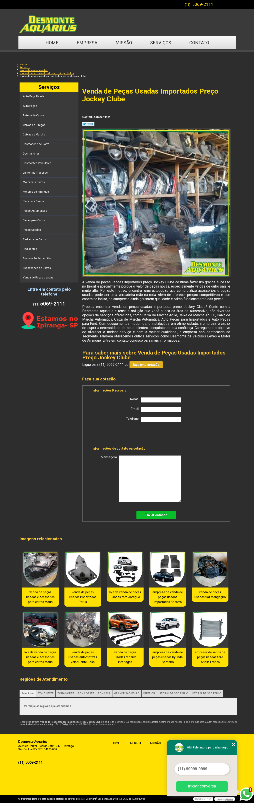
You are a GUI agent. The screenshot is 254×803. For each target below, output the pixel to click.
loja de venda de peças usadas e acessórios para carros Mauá (40, 657)
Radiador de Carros (35, 239)
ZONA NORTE (65, 693)
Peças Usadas (32, 229)
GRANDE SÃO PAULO (127, 693)
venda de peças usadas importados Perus (82, 597)
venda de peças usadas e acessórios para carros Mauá (40, 597)
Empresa (87, 42)
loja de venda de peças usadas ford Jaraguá (125, 594)
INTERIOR (149, 693)
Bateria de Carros (34, 115)
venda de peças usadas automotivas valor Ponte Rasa (82, 657)
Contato (199, 42)
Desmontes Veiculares (37, 163)
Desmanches (31, 153)
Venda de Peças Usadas (38, 277)
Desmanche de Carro (36, 144)
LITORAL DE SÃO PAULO (173, 693)
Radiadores (30, 249)
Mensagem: (141, 478)
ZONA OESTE (86, 693)
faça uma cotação (146, 364)
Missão (124, 42)
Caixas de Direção (34, 125)
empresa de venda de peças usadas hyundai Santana (167, 657)
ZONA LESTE (46, 693)
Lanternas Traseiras (35, 172)
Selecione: (27, 693)
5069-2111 (202, 4)
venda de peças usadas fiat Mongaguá (210, 594)
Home (52, 42)
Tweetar (88, 124)
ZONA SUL (104, 693)
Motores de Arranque (36, 191)
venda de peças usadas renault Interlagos (125, 657)
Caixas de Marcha (34, 134)
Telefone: (153, 419)
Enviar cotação (156, 515)
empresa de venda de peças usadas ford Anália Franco (210, 657)
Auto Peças (30, 106)
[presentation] (120, 435)
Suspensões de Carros (37, 268)
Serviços (160, 42)
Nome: (155, 400)
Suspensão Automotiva (37, 258)
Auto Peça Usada (34, 96)
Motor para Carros (34, 182)
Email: (156, 409)
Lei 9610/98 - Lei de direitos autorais (96, 724)
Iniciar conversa (202, 786)
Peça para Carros (34, 201)
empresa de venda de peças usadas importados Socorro (167, 597)
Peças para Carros (34, 220)
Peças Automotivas (35, 210)
